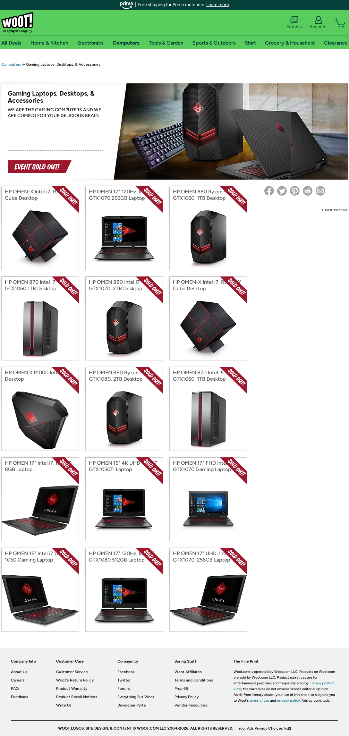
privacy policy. (289, 700)
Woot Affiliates (188, 672)
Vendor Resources (190, 705)
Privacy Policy (186, 697)
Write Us (64, 705)
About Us (19, 672)
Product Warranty (71, 688)
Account (318, 23)
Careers (18, 680)
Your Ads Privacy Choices (260, 728)
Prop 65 (181, 688)
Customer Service (72, 672)
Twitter (124, 680)
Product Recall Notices (76, 697)
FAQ (15, 688)
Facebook (126, 672)
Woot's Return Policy (75, 680)
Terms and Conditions (193, 680)
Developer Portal (132, 705)
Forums (294, 23)
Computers (11, 64)
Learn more (217, 4)
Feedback (19, 697)
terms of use (259, 700)
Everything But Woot (135, 697)
